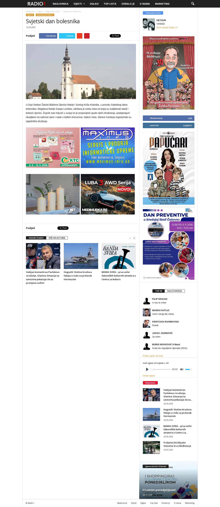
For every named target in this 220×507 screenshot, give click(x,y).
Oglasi (94, 3)
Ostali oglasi (149, 375)
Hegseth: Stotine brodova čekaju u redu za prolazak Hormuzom (78, 275)
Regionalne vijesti (45, 15)
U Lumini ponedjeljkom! (159, 490)
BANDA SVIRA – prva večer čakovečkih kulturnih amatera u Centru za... (177, 429)
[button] (192, 4)
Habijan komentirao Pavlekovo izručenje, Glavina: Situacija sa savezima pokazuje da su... (177, 394)
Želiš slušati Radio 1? (167, 27)
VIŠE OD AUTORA (57, 238)
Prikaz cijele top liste (153, 356)
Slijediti (187, 125)
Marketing (162, 3)
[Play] (147, 369)
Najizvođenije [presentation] (174, 291)
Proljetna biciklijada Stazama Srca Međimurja (177, 444)
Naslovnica (60, 3)
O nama (145, 3)
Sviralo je (128, 3)
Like (190, 118)
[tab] (158, 291)
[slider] (161, 369)
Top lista (110, 3)
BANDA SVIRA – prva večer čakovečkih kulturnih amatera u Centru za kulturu (119, 275)
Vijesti (79, 4)
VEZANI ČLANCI (36, 238)
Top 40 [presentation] (158, 291)
